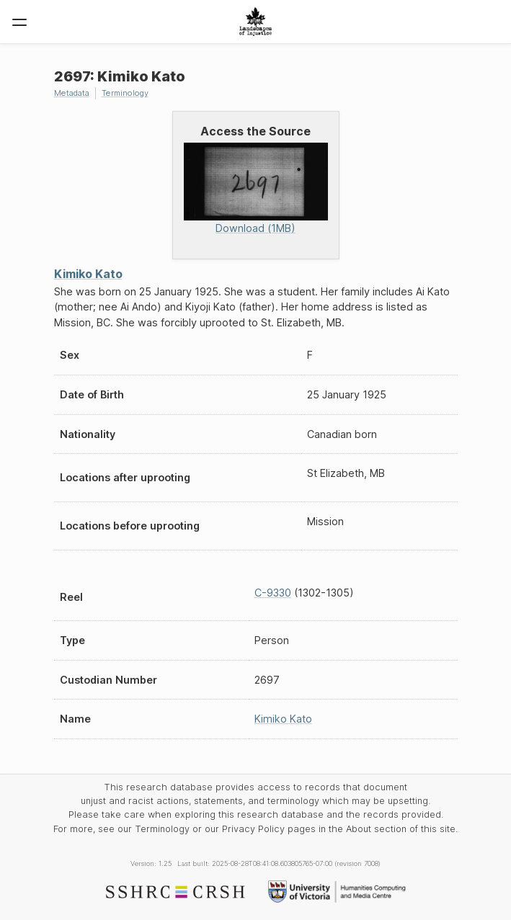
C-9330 (272, 592)
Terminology (125, 93)
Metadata (71, 93)
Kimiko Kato (88, 274)
